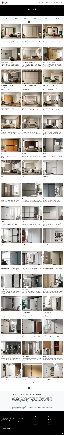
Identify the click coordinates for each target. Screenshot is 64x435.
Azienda (39, 2)
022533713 (5, 423)
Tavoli (49, 419)
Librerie (49, 422)
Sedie (49, 421)
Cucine (43, 2)
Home (27, 11)
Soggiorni (50, 416)
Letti (33, 421)
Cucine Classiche (36, 418)
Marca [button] (6, 18)
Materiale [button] (16, 18)
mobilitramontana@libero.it (9, 422)
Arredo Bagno (51, 425)
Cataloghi (56, 2)
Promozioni (19, 420)
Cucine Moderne (36, 416)
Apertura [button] (46, 18)
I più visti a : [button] (56, 18)
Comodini (34, 425)
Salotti (49, 418)
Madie (49, 424)
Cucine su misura (36, 419)
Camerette (35, 424)
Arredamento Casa (49, 2)
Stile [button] (25, 18)
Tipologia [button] (35, 18)
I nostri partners (20, 418)
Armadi (37, 11)
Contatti (61, 2)
